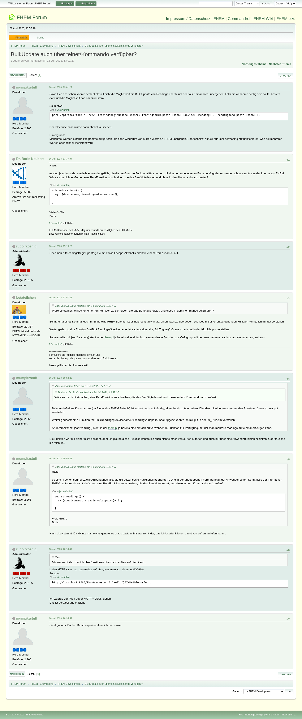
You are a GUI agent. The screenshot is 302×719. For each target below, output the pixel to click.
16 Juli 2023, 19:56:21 (60, 458)
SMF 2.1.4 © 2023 (15, 714)
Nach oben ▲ (289, 714)
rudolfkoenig (26, 246)
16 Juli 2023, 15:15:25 (60, 246)
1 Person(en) (55, 223)
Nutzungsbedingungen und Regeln (262, 714)
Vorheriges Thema (254, 64)
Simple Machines (34, 714)
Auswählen (63, 109)
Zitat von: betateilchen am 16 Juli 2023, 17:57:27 (83, 386)
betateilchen (26, 297)
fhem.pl (109, 337)
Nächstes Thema (280, 64)
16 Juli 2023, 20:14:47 (60, 549)
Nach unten (17, 75)
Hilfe (241, 714)
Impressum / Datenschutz (188, 18)
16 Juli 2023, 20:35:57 (60, 618)
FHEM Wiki (263, 18)
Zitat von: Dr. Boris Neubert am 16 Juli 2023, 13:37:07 (85, 305)
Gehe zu (237, 691)
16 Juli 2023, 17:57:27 (60, 297)
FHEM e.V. (285, 18)
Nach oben (17, 674)
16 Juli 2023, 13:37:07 (60, 158)
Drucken (285, 75)
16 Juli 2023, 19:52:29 (60, 378)
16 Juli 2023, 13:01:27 (60, 87)
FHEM (219, 18)
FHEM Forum (32, 17)
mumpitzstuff (26, 87)
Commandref (239, 18)
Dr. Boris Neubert (30, 159)
